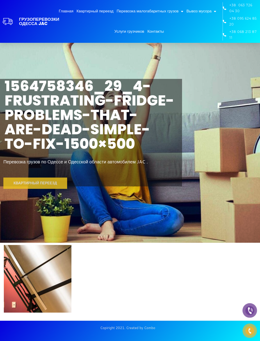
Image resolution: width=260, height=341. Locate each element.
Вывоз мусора (201, 11)
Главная (66, 11)
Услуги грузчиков (129, 31)
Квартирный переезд (95, 11)
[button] (35, 190)
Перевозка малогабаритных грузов (150, 11)
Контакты (155, 31)
